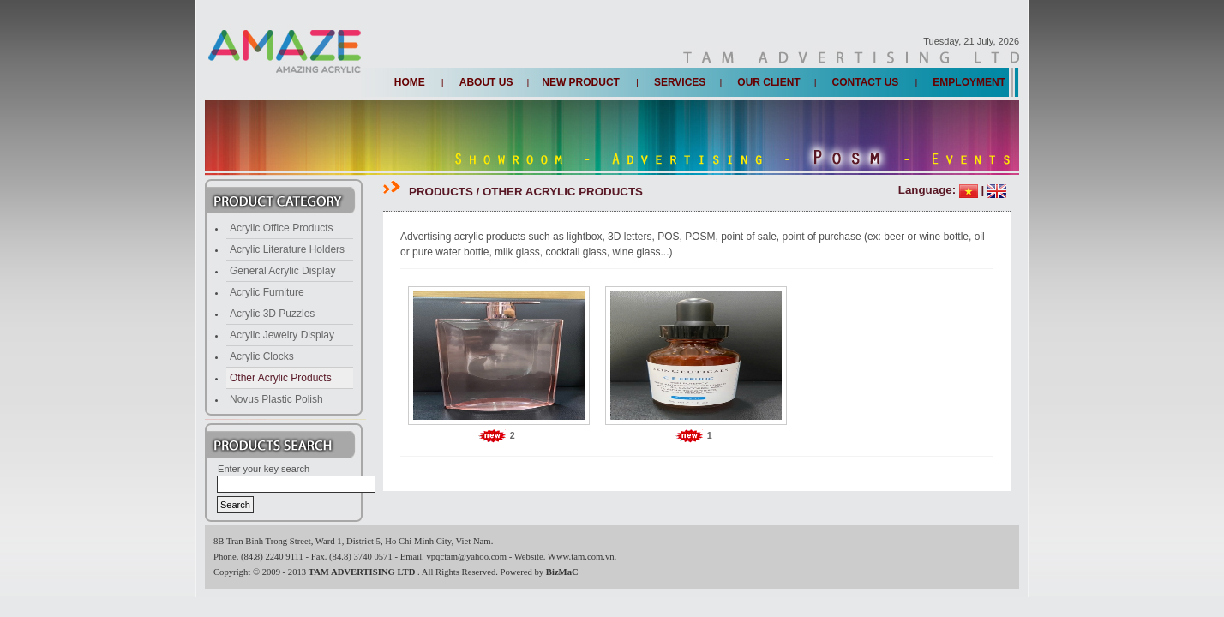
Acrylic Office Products (281, 228)
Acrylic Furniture (267, 292)
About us (486, 82)
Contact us (865, 82)
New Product (581, 82)
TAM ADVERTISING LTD (363, 572)
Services (679, 82)
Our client (768, 82)
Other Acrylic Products (281, 378)
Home (409, 82)
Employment (969, 82)
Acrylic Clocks (262, 356)
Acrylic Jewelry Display (282, 335)
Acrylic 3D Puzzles (272, 314)
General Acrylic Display (282, 271)
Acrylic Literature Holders (287, 249)
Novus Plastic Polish (276, 399)
